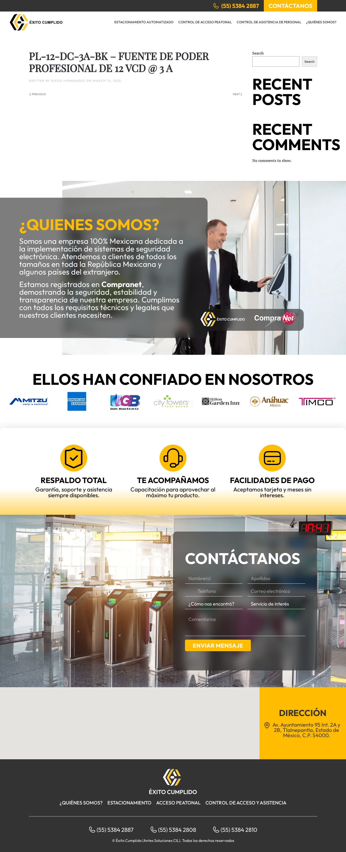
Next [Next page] (237, 94)
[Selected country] (188, 591)
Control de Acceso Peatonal (205, 22)
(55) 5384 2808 (177, 829)
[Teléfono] (214, 591)
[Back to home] (36, 22)
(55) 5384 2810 (239, 829)
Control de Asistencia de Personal (269, 22)
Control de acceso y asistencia (245, 803)
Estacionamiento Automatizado (143, 22)
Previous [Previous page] (37, 94)
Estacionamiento (129, 803)
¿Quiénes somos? (321, 22)
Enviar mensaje (218, 645)
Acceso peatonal (178, 803)
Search (258, 53)
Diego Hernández (68, 80)
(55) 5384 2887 (115, 829)
